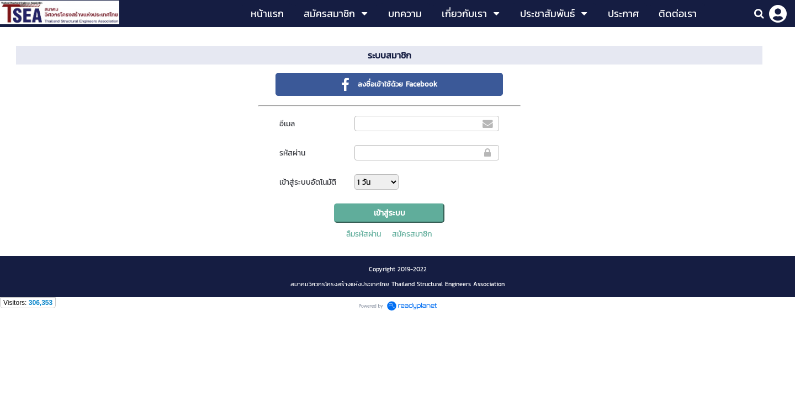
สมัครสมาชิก (412, 234)
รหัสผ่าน (292, 153)
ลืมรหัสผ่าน (363, 234)
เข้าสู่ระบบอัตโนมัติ (307, 182)
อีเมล (287, 124)
